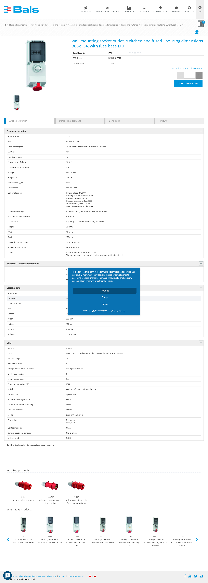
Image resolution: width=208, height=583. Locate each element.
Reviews (163, 120)
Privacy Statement (75, 576)
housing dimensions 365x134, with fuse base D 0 (162, 25)
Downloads (160, 11)
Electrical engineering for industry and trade (28, 25)
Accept (105, 290)
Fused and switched (129, 25)
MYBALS (176, 11)
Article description (18, 120)
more (105, 304)
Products (86, 11)
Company (129, 11)
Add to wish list (188, 83)
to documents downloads (187, 68)
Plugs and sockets (57, 25)
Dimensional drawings (70, 120)
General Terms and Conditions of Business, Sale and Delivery (30, 576)
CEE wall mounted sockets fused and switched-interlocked (93, 25)
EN (199, 11)
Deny (105, 297)
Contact (144, 11)
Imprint (62, 576)
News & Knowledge (107, 11)
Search (189, 11)
